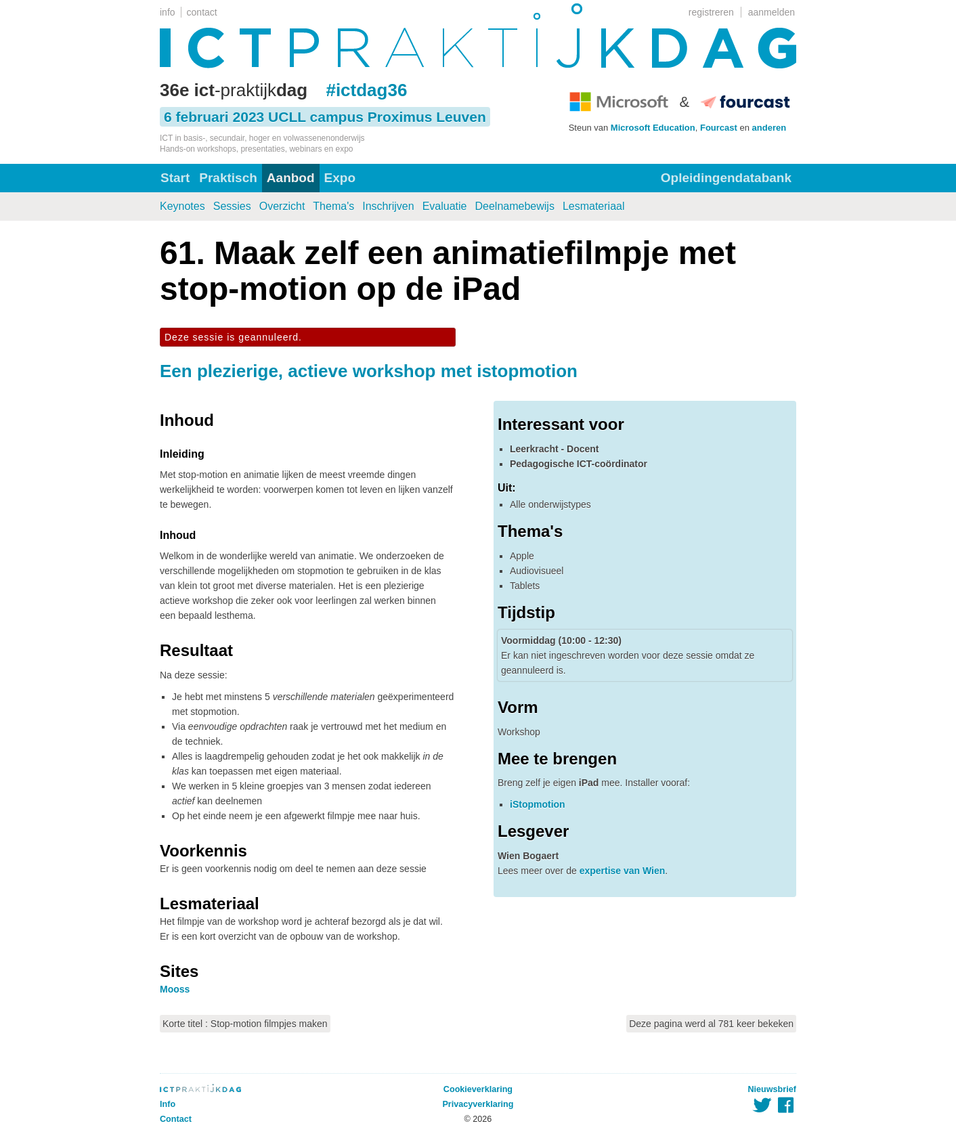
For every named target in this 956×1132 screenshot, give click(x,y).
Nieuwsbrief (772, 1089)
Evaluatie (444, 206)
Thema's (333, 206)
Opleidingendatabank (726, 178)
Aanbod (291, 178)
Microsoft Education (653, 128)
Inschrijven (388, 206)
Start (175, 178)
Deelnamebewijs (515, 206)
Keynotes (182, 206)
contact (202, 12)
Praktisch (228, 178)
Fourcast (718, 128)
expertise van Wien (623, 870)
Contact (176, 1119)
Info (167, 1104)
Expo (339, 178)
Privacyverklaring (477, 1104)
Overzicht (282, 206)
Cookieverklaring (478, 1089)
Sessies (232, 206)
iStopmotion (537, 804)
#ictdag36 (366, 90)
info (167, 12)
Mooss (175, 989)
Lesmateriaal (594, 206)
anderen (769, 128)
